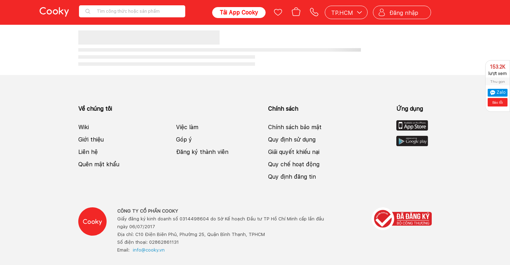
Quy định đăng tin (292, 176)
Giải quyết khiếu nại (293, 152)
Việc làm (187, 127)
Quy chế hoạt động (293, 164)
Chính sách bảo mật (295, 127)
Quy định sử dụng (292, 139)
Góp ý (184, 139)
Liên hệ (88, 152)
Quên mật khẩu (98, 164)
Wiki (83, 127)
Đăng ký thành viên (202, 152)
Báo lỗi (497, 102)
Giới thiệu (91, 139)
